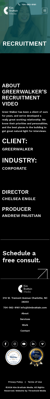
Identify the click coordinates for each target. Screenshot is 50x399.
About (25, 313)
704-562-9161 (27, 4)
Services (25, 319)
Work (25, 325)
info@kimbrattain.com (34, 307)
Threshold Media (37, 390)
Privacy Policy (15, 382)
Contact (25, 330)
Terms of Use (35, 382)
